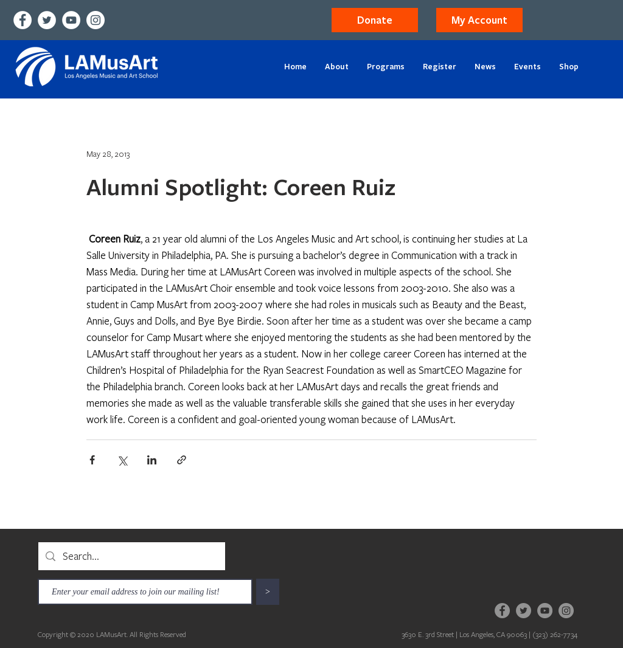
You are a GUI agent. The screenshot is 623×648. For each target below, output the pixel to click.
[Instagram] (95, 20)
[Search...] (131, 556)
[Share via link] (181, 460)
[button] (479, 20)
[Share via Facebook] (92, 460)
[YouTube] (71, 20)
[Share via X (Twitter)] (122, 460)
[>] (267, 592)
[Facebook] (22, 20)
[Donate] (375, 20)
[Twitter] (47, 20)
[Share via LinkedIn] (152, 460)
